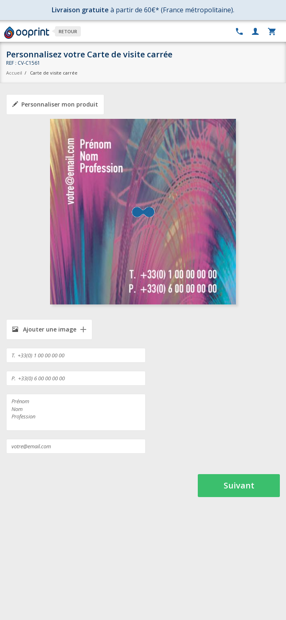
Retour (68, 31)
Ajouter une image (44, 329)
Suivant (239, 485)
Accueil (14, 73)
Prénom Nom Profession (76, 412)
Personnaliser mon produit (55, 104)
